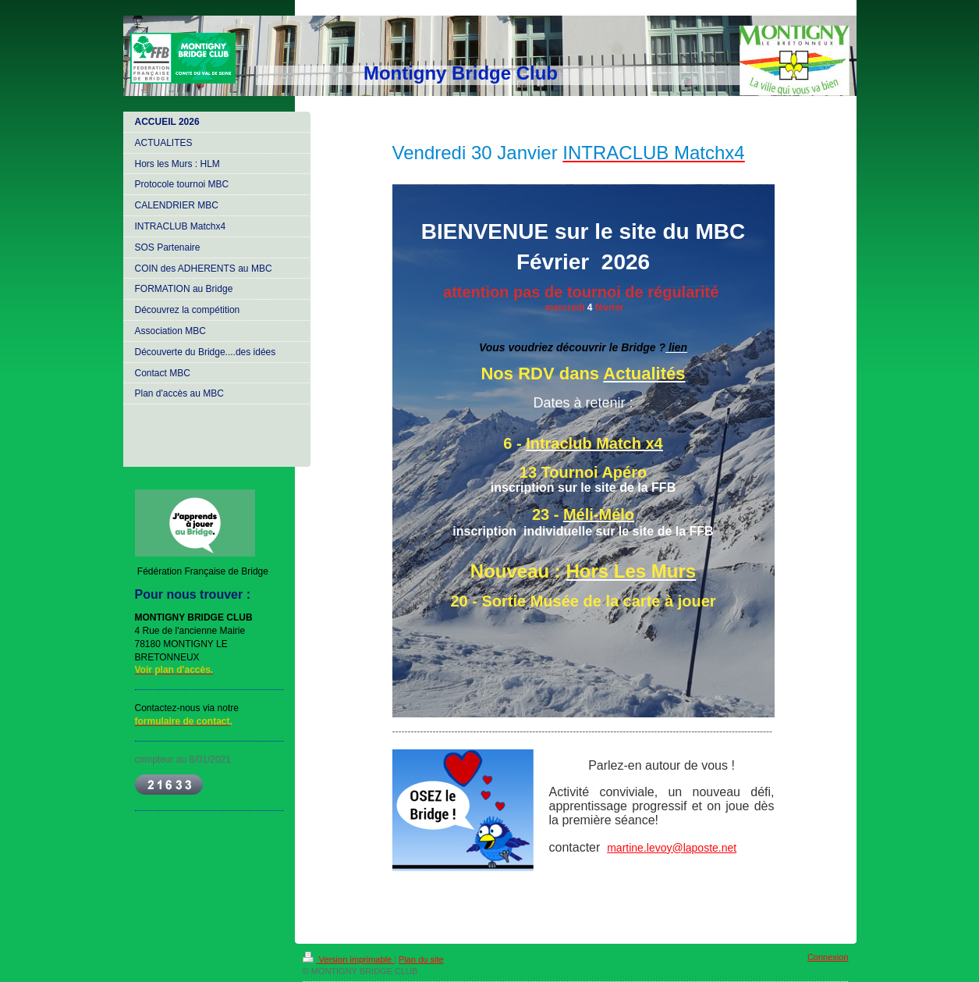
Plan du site (421, 959)
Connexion (828, 957)
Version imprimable (349, 959)
